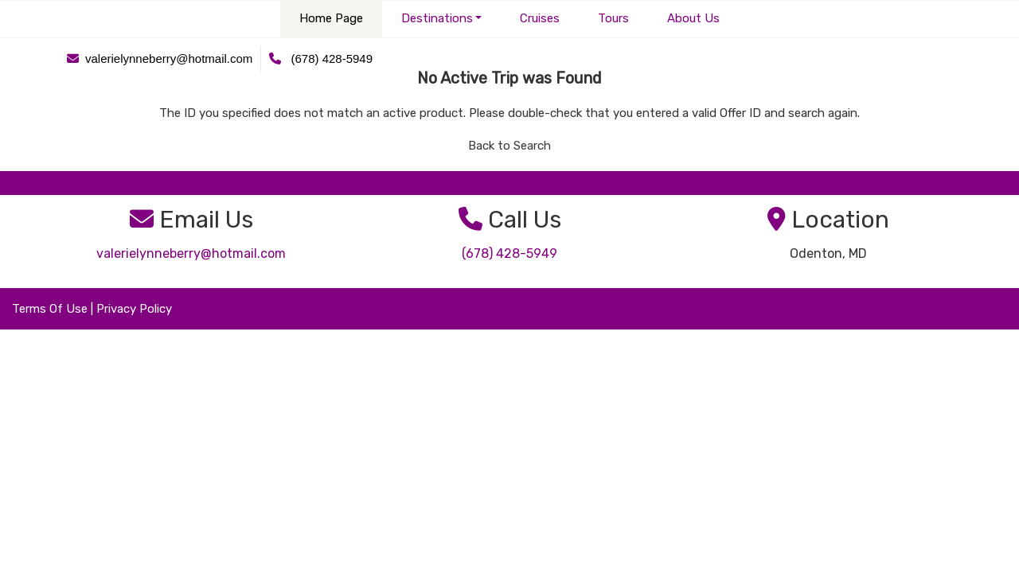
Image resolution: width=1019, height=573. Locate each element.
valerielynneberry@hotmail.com (191, 253)
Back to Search (509, 145)
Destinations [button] (437, 18)
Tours (613, 18)
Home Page (331, 18)
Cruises (540, 18)
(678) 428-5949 (509, 253)
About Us (693, 18)
